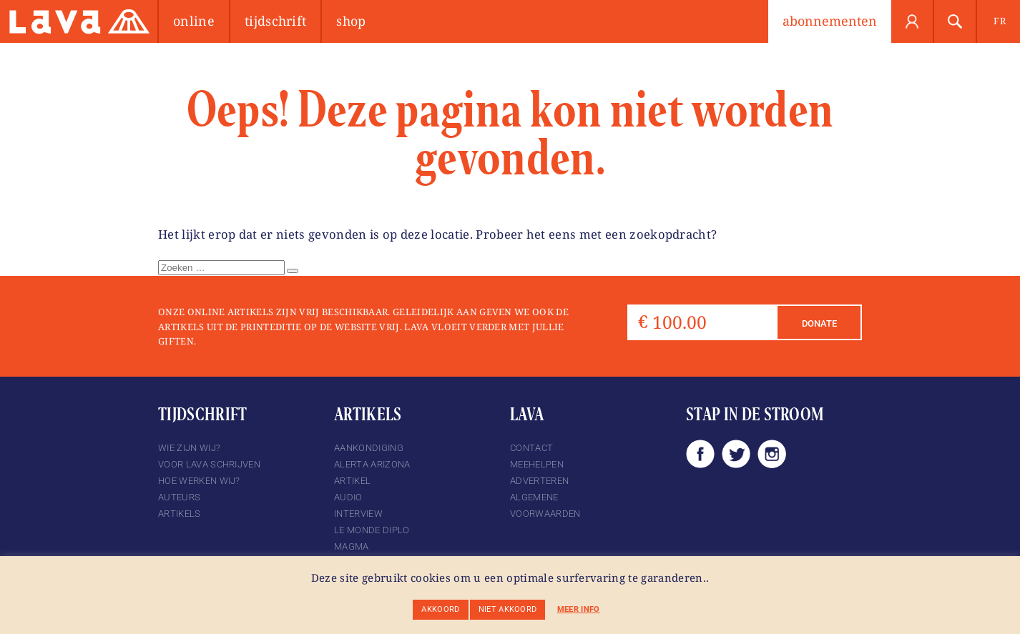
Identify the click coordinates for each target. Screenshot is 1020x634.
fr (1000, 20)
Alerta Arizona (372, 464)
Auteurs (179, 497)
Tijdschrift (276, 20)
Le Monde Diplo (371, 530)
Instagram (771, 454)
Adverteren (539, 480)
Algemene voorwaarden (545, 505)
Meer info (578, 609)
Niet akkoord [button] (508, 609)
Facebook (700, 454)
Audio (348, 497)
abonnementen (830, 20)
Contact (531, 447)
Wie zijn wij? (189, 447)
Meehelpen (537, 464)
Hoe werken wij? (199, 480)
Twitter (736, 454)
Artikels (179, 513)
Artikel (352, 480)
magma (351, 546)
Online (194, 20)
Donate (819, 323)
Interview (358, 513)
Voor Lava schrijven (209, 464)
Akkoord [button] (440, 609)
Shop (351, 20)
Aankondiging (368, 447)
